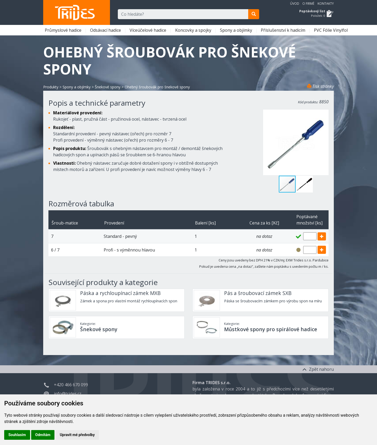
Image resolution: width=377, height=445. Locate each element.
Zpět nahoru (318, 369)
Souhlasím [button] (17, 435)
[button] (304, 184)
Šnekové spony (107, 86)
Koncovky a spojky (193, 30)
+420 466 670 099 (71, 385)
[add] (322, 236)
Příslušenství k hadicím (283, 30)
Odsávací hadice (106, 30)
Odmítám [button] (43, 435)
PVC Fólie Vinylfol (331, 30)
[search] (253, 14)
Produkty (50, 86)
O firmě (308, 3)
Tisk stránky (320, 86)
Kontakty (326, 3)
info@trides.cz (67, 393)
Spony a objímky (236, 30)
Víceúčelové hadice (148, 30)
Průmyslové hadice (63, 30)
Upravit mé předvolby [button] (77, 435)
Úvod (294, 3)
